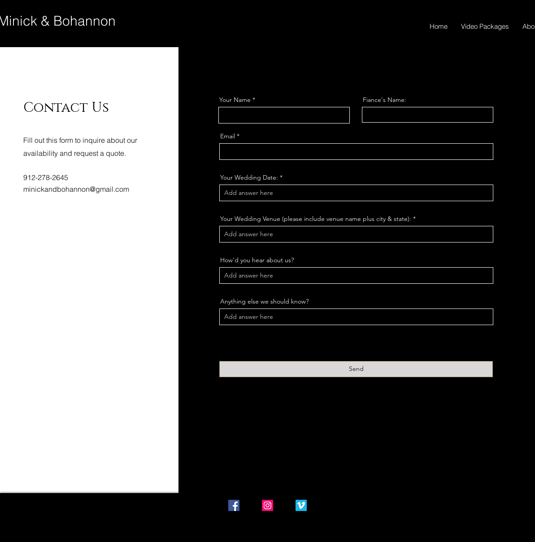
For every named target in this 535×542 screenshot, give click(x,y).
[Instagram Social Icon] (267, 505)
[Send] (356, 369)
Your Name (235, 100)
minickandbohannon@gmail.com (76, 189)
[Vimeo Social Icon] (301, 505)
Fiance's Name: (384, 100)
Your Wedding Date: (249, 177)
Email (227, 136)
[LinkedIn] (53, 207)
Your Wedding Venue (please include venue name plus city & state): (315, 219)
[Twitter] (39, 207)
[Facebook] (26, 207)
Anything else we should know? (264, 301)
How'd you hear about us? (257, 260)
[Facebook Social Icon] (233, 505)
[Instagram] (66, 207)
